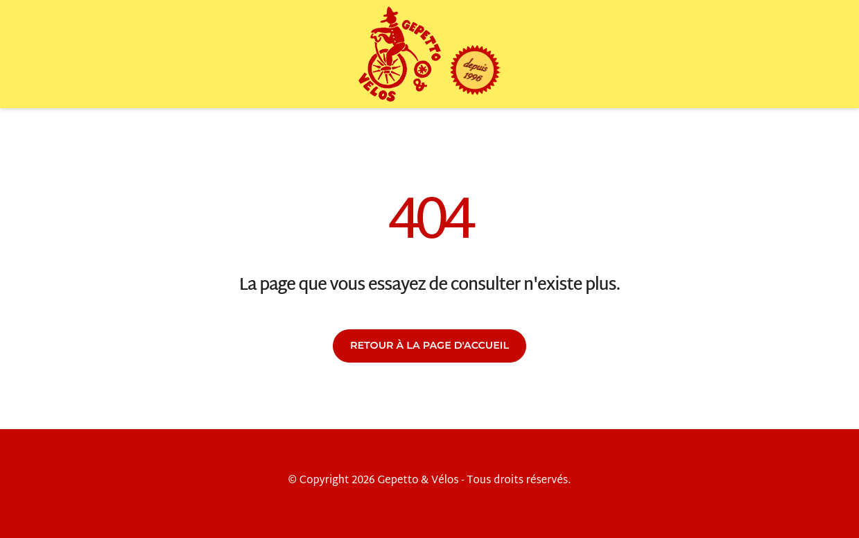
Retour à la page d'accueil (429, 345)
